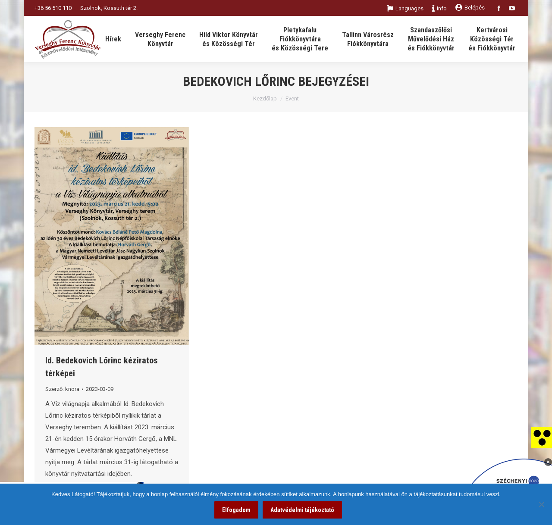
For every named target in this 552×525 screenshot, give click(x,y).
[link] (541, 437)
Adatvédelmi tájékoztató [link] (302, 509)
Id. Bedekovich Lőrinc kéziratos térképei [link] (101, 366)
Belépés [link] (470, 7)
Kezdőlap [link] (265, 98)
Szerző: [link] (62, 389)
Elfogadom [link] (236, 509)
